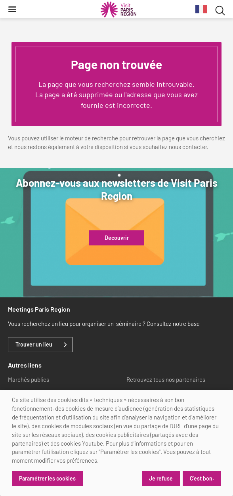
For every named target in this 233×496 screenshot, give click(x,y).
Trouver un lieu (33, 344)
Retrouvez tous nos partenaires (165, 379)
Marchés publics (28, 379)
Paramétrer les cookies (47, 478)
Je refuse (161, 478)
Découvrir (117, 238)
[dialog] (116, 443)
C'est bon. (202, 478)
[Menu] (12, 9)
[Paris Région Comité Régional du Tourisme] (118, 9)
